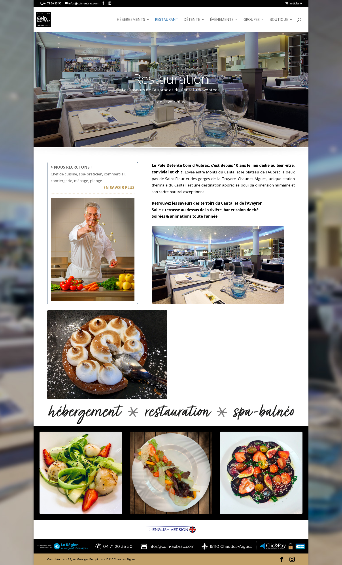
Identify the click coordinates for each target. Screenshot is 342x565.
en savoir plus (171, 102)
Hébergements (131, 20)
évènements (222, 20)
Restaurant (166, 20)
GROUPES (252, 20)
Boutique (279, 20)
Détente (192, 20)
